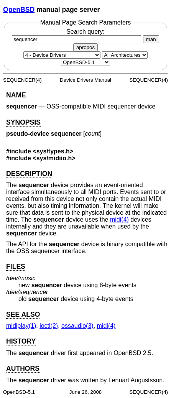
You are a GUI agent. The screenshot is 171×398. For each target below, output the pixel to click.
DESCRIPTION (29, 174)
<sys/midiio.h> (54, 158)
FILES (15, 266)
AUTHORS (22, 368)
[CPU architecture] (125, 55)
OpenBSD (19, 9)
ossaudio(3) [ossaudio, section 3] (77, 325)
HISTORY (21, 341)
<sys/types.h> (53, 151)
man (151, 39)
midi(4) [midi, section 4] (119, 219)
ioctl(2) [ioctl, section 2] (48, 325)
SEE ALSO (23, 314)
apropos (85, 47)
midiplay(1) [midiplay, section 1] (21, 325)
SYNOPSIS (23, 122)
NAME (16, 95)
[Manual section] (61, 55)
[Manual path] (85, 62)
